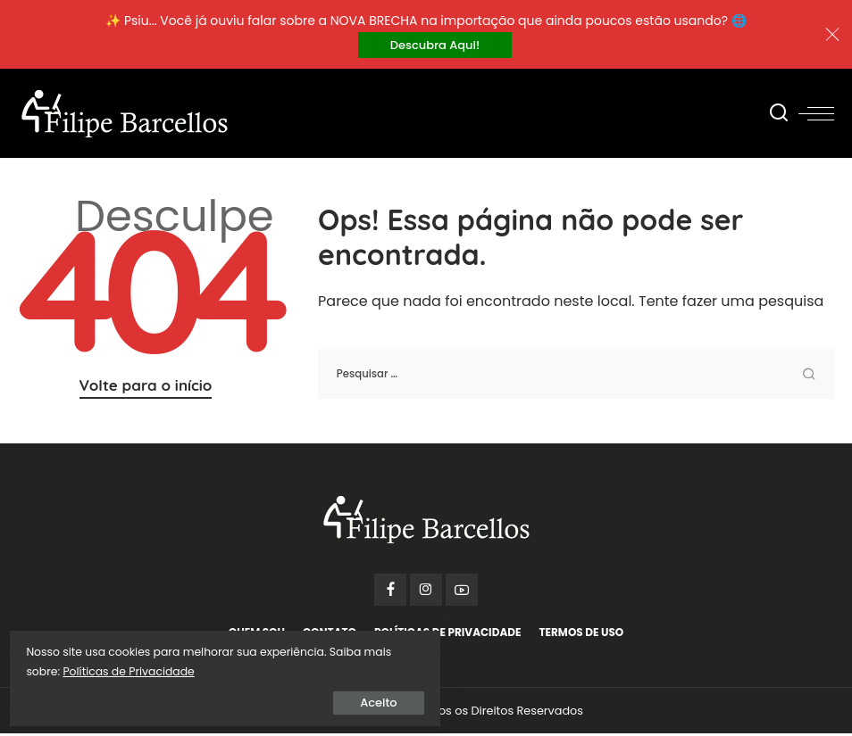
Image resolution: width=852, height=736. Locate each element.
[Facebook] (390, 592)
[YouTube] (462, 592)
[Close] (832, 36)
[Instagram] (426, 592)
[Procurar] (778, 116)
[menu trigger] (816, 116)
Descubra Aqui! (435, 45)
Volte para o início (146, 387)
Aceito (218, 697)
